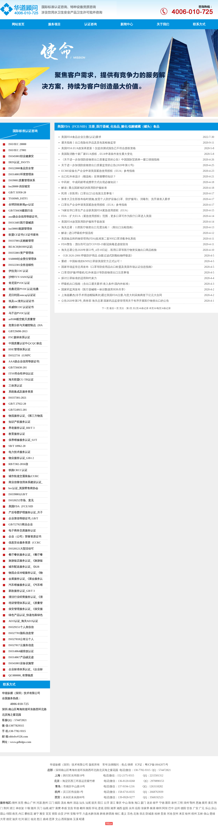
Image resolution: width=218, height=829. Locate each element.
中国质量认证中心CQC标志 (25, 343)
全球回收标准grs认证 (21, 204)
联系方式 (199, 24)
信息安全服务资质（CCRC (25, 542)
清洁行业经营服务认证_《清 (26, 597)
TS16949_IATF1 (18, 198)
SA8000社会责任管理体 (23, 258)
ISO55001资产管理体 (21, 252)
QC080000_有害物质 (21, 675)
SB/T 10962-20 (17, 446)
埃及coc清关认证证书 (21, 301)
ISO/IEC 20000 (17, 144)
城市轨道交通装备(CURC (24, 476)
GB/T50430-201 (18, 367)
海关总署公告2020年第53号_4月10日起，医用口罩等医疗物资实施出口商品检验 (109, 249)
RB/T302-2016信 (18, 464)
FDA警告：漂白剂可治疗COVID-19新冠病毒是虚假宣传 (94, 244)
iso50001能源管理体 (20, 228)
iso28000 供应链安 (19, 186)
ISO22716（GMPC (20, 355)
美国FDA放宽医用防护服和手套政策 (83, 221)
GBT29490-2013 (18, 331)
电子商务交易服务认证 (22, 530)
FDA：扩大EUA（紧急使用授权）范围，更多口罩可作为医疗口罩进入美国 (106, 216)
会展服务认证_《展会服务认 (26, 578)
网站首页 (18, 24)
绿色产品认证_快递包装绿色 (26, 615)
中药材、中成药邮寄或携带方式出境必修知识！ (90, 182)
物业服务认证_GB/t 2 (21, 458)
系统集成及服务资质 (21, 391)
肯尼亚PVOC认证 (19, 283)
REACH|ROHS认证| (21, 246)
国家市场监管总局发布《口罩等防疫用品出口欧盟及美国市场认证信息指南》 (107, 266)
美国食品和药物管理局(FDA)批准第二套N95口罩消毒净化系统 (98, 238)
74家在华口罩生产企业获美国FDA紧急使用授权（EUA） (95, 210)
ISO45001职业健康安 (21, 156)
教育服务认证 (17, 434)
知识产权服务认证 (19, 421)
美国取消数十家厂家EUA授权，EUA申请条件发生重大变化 (97, 153)
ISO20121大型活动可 (21, 548)
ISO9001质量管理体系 (22, 180)
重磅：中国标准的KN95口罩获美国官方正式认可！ (91, 261)
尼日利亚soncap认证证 (22, 295)
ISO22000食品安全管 (21, 168)
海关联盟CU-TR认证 (21, 379)
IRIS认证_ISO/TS (19, 162)
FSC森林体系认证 (19, 337)
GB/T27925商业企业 (21, 524)
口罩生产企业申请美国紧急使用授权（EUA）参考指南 (94, 204)
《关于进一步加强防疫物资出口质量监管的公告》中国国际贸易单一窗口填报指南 (110, 159)
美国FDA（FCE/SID (21, 506)
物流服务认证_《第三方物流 (26, 415)
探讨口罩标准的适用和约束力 (79, 278)
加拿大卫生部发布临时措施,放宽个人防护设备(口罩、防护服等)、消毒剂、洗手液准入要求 (115, 199)
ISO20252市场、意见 (21, 500)
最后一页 (114, 308)
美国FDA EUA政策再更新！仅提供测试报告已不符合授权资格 (98, 148)
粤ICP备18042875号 (156, 764)
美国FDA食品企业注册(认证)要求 (81, 137)
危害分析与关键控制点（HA (26, 325)
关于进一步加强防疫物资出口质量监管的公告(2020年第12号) (97, 165)
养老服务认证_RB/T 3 (22, 427)
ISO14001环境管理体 (21, 174)
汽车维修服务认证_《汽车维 (26, 584)
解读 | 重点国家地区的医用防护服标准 (84, 187)
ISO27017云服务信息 (21, 645)
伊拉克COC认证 (18, 271)
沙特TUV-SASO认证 (21, 277)
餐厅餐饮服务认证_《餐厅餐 (26, 554)
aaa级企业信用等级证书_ (24, 216)
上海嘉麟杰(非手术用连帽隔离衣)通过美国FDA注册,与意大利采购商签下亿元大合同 (111, 295)
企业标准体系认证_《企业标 (26, 669)
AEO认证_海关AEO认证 (23, 621)
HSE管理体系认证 (19, 349)
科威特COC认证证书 (21, 307)
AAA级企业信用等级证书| (24, 361)
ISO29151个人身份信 (21, 627)
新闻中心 (126, 24)
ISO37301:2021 (17, 397)
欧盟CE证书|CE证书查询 (24, 234)
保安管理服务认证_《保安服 (26, 609)
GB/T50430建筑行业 (21, 210)
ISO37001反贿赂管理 (21, 240)
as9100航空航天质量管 (22, 319)
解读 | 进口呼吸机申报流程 (77, 233)
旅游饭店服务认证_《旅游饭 (26, 560)
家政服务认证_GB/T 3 (22, 590)
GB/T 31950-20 (17, 192)
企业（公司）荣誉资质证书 (25, 536)
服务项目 (54, 24)
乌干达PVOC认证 (19, 313)
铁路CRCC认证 (18, 470)
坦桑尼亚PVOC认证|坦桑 (24, 289)
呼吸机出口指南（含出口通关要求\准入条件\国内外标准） (96, 283)
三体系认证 (15, 385)
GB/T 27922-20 (17, 403)
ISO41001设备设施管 (21, 663)
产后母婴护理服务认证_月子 (26, 512)
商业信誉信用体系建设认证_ (26, 482)
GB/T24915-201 (18, 409)
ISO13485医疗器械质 (21, 222)
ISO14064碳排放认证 (21, 651)
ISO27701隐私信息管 (21, 633)
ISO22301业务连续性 (21, 264)
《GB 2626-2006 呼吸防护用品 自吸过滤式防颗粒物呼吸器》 (97, 255)
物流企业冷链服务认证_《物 (26, 572)
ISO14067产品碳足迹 (21, 657)
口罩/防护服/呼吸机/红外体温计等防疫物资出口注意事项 (95, 272)
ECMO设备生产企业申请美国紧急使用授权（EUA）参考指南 (98, 170)
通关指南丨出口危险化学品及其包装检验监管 (88, 142)
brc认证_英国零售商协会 (23, 488)
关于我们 (163, 24)
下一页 (105, 308)
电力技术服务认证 (19, 452)
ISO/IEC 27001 (17, 150)
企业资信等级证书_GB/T (23, 518)
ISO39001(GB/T (18, 494)
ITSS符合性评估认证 (21, 373)
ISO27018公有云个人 (21, 639)
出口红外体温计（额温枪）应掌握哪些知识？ (88, 176)
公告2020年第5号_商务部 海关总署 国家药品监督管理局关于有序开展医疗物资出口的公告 (115, 300)
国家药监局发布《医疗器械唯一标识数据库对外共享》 (94, 289)
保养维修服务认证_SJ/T (23, 440)
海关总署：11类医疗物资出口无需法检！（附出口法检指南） (98, 227)
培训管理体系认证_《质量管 (26, 603)
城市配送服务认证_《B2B (24, 566)
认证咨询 (90, 24)
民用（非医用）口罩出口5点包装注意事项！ (87, 193)
